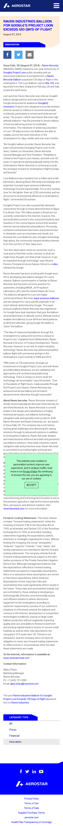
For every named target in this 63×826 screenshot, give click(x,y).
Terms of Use (31, 803)
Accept (31, 485)
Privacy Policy (30, 471)
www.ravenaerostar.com (16, 658)
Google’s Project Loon (14, 72)
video (55, 264)
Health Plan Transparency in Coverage (31, 822)
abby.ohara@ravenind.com (24, 683)
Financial (14, 735)
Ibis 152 (50, 83)
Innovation (15, 741)
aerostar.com (32, 817)
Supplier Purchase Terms (31, 812)
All (10, 723)
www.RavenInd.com (13, 508)
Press (12, 729)
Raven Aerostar (50, 65)
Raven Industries (20, 702)
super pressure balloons (46, 298)
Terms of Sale (31, 808)
